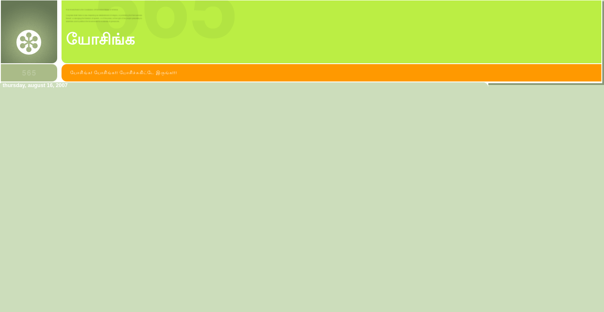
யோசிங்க (100, 39)
